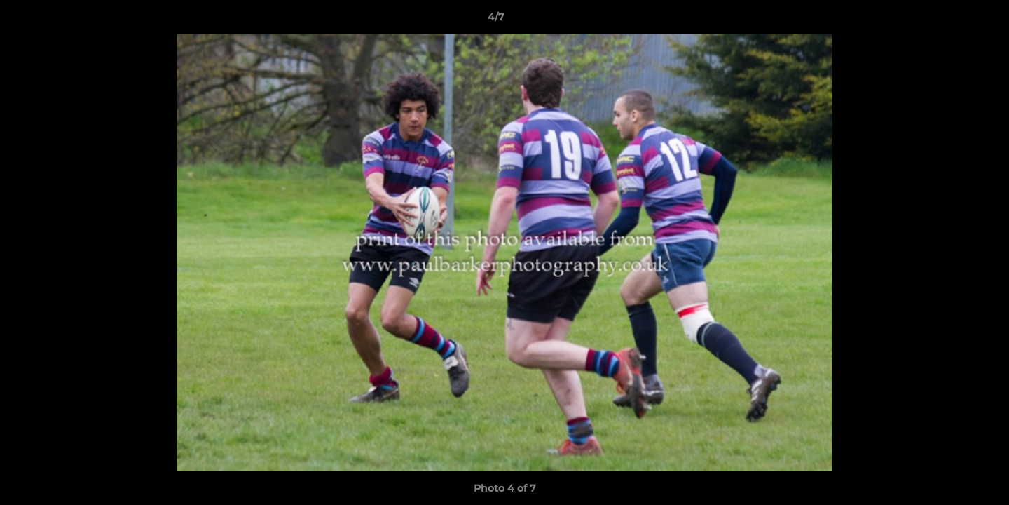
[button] (950, 20)
